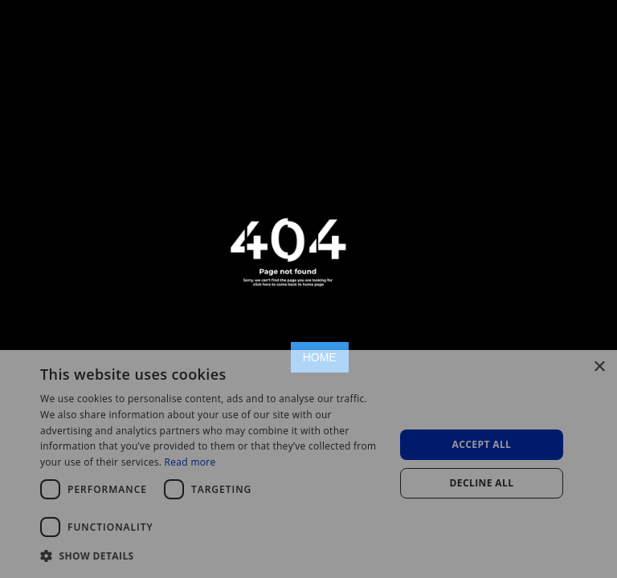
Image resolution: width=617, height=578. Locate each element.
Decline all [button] (482, 483)
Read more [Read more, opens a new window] (190, 462)
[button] (212, 556)
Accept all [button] (482, 444)
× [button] (599, 367)
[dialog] (308, 464)
